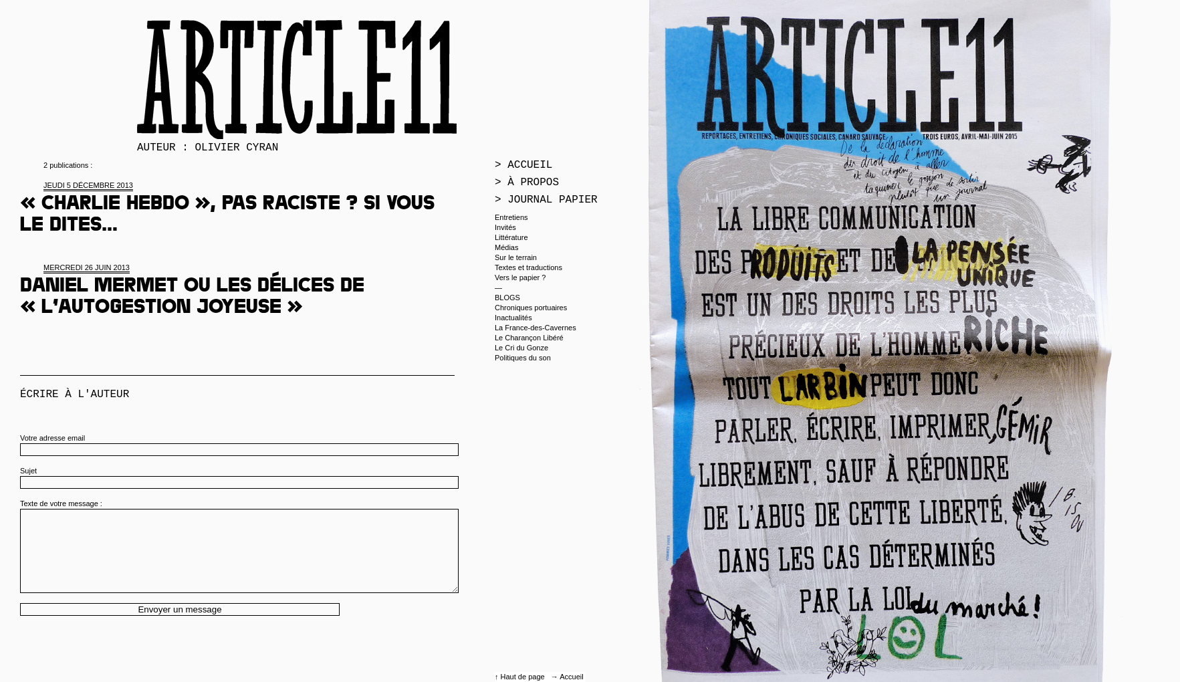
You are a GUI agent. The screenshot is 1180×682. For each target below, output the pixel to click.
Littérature (511, 237)
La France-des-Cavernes (535, 328)
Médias (506, 247)
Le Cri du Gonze (521, 348)
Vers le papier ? (520, 277)
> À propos (527, 183)
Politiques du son (523, 358)
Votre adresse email (52, 438)
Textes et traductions (528, 267)
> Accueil (523, 165)
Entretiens (511, 217)
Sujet (28, 471)
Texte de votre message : (61, 503)
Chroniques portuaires (531, 308)
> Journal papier (546, 200)
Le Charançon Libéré (529, 338)
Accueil (571, 677)
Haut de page (524, 677)
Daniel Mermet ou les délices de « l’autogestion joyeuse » (192, 298)
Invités (505, 227)
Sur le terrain (516, 257)
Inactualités (513, 318)
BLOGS (507, 298)
